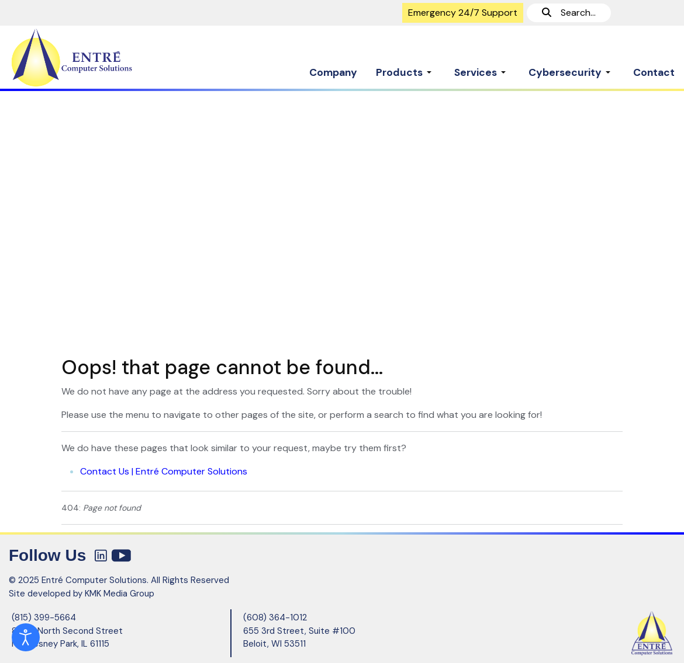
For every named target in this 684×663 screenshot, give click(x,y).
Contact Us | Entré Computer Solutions (163, 471)
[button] (406, 66)
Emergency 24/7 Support (462, 12)
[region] (342, 218)
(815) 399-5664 (44, 617)
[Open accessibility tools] (26, 637)
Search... (569, 12)
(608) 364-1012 (275, 617)
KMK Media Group (119, 593)
